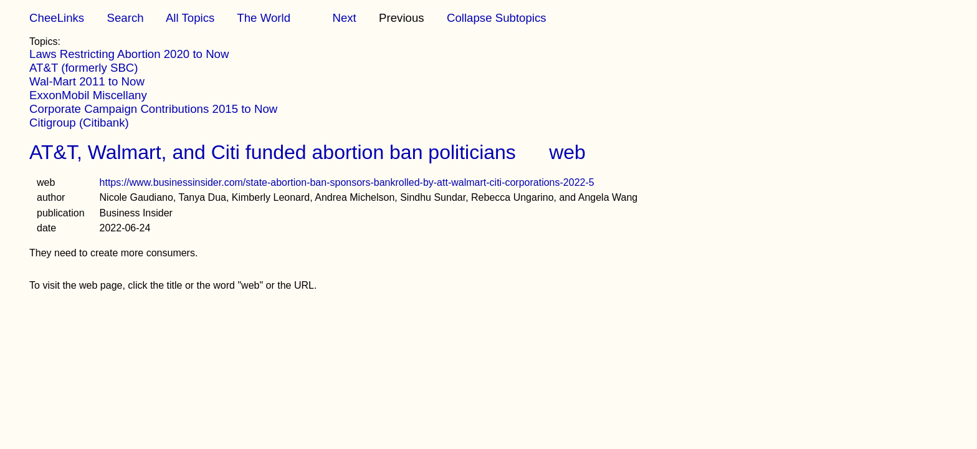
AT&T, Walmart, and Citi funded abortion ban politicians (272, 152)
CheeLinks (56, 17)
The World (263, 17)
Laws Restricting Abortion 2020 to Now (129, 53)
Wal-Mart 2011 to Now (87, 81)
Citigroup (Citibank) (79, 122)
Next (344, 17)
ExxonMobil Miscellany (88, 95)
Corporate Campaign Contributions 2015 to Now (153, 108)
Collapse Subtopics (496, 17)
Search (125, 17)
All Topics (190, 17)
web (567, 152)
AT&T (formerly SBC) (83, 67)
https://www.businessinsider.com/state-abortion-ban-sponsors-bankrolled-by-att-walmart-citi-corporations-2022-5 (347, 182)
